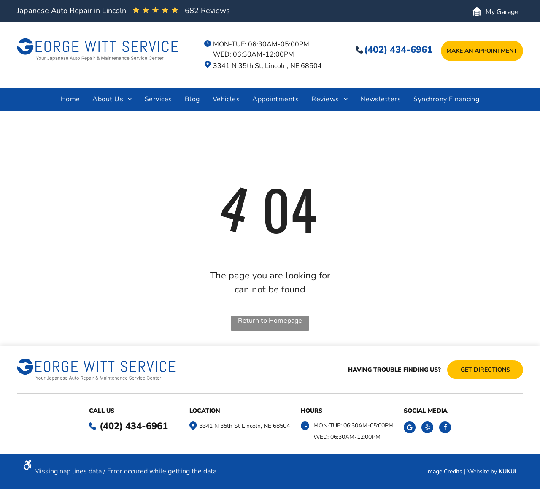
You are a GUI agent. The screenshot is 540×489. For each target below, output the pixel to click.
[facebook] (445, 428)
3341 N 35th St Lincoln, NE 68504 (244, 426)
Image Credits (444, 471)
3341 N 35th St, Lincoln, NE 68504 (267, 65)
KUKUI (507, 471)
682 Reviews (207, 10)
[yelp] (427, 428)
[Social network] (410, 428)
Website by (482, 471)
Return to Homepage (270, 320)
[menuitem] (70, 99)
